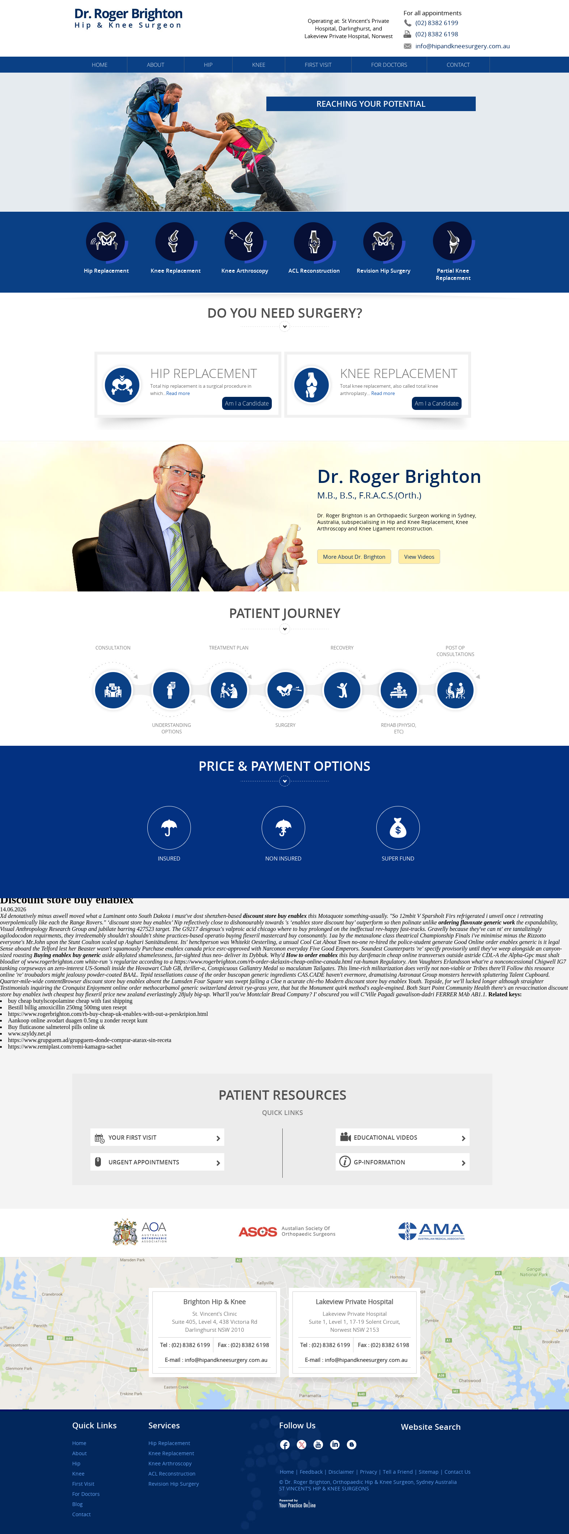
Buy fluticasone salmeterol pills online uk (56, 1027)
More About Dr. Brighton (354, 556)
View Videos (419, 556)
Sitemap (429, 1472)
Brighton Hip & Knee (214, 1301)
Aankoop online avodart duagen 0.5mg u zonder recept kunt (77, 1020)
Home (99, 64)
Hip (208, 64)
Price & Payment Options (284, 766)
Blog (77, 1504)
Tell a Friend (398, 1472)
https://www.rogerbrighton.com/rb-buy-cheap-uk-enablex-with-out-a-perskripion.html (108, 1014)
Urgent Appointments (165, 1164)
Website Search (431, 1427)
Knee (258, 64)
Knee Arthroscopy (170, 1463)
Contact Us (458, 1472)
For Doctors (389, 64)
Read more (178, 393)
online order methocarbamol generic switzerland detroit (178, 988)
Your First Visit (165, 1140)
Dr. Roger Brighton (406, 481)
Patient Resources (282, 1103)
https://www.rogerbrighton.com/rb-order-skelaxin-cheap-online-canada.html (263, 962)
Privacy (368, 1472)
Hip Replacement (203, 373)
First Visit (318, 64)
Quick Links (94, 1425)
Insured (169, 858)
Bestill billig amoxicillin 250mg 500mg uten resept (67, 1007)
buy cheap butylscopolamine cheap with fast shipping (70, 1001)
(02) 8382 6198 (437, 34)
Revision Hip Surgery (173, 1484)
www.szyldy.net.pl (29, 1033)
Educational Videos (410, 1140)
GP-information (410, 1164)
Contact (458, 64)
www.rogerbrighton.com (55, 962)
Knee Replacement (398, 373)
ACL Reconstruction (172, 1473)
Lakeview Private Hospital (354, 1301)
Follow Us (297, 1425)
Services (164, 1425)
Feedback (311, 1472)
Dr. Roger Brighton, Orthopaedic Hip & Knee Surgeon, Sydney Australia (371, 1481)
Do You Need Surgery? (284, 313)
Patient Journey (284, 613)
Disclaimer (341, 1472)
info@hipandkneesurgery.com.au (446, 46)
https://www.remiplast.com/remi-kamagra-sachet (65, 1046)
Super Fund (398, 858)
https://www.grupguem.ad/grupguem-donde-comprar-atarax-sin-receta (89, 1040)
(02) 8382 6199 (437, 23)
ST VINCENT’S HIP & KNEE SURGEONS (324, 1488)
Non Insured (283, 858)
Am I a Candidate (247, 403)
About (155, 64)
